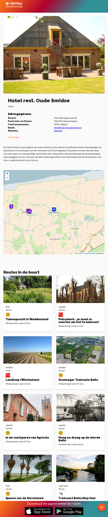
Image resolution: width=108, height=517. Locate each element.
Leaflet (78, 253)
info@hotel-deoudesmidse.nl (68, 127)
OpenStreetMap (90, 253)
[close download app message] (102, 507)
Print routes (13, 137)
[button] (30, 211)
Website (58, 130)
